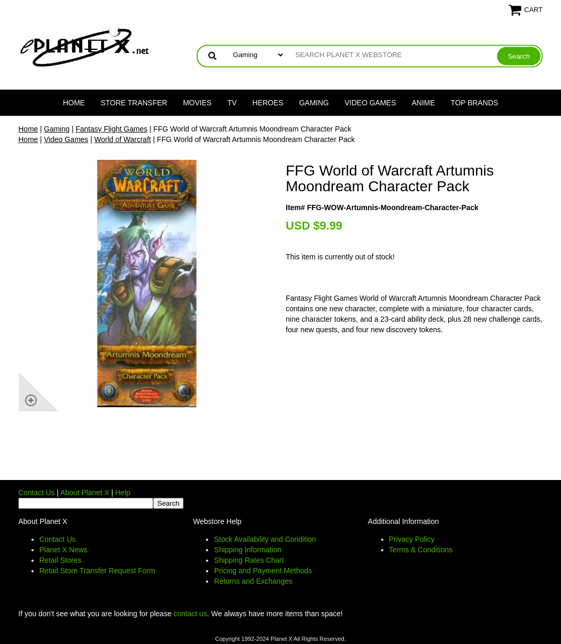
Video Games (370, 103)
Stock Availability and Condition (265, 539)
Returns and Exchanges (253, 581)
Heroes (267, 103)
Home (74, 103)
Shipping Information (247, 549)
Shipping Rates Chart (249, 560)
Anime (423, 103)
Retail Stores (60, 560)
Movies (197, 103)
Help (123, 492)
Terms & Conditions (420, 549)
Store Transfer (134, 103)
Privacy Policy (412, 539)
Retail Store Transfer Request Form (97, 570)
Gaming (314, 103)
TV (231, 103)
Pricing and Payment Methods (263, 570)
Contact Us (36, 492)
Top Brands (475, 103)
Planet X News (63, 549)
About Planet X (84, 492)
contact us (190, 613)
